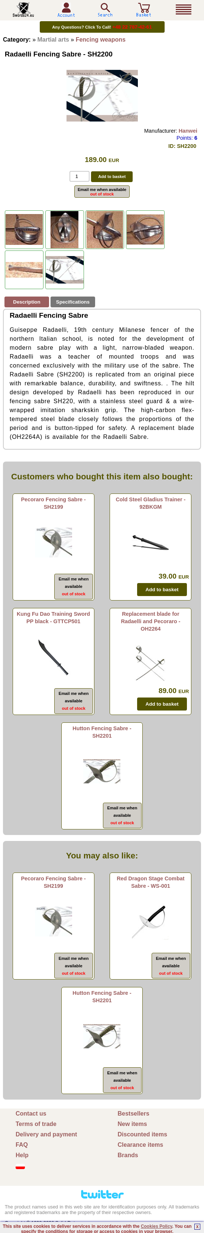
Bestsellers (133, 1113)
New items (132, 1124)
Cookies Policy (156, 1226)
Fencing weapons (101, 39)
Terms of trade (36, 1124)
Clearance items (140, 1145)
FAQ (22, 1145)
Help (22, 1155)
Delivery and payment (46, 1134)
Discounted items (142, 1134)
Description (26, 302)
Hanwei (188, 131)
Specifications (73, 302)
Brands (128, 1155)
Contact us (31, 1113)
